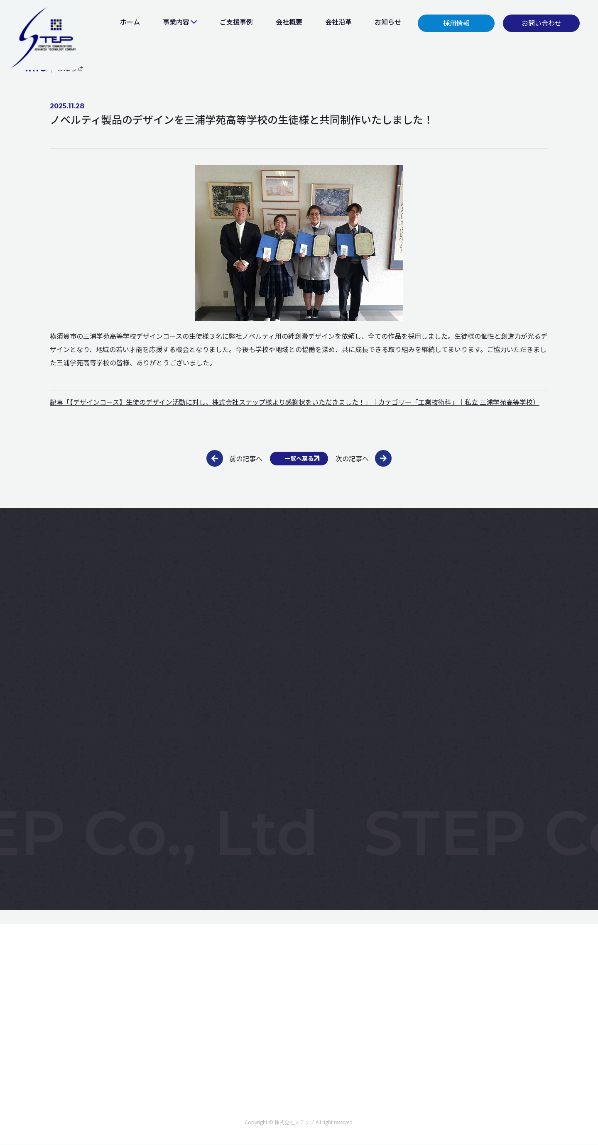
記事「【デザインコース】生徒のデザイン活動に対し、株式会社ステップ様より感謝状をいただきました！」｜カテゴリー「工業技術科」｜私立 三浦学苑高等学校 (291, 402)
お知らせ (388, 22)
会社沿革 (338, 22)
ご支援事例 (236, 22)
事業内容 (176, 22)
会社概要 (289, 22)
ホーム (130, 22)
